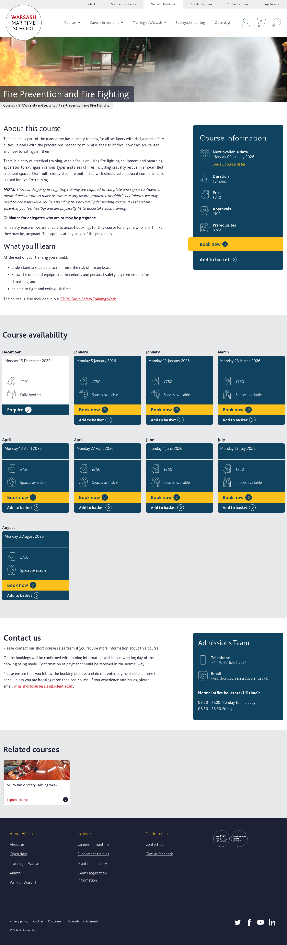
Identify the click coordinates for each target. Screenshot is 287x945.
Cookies (38, 921)
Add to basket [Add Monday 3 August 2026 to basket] (23, 595)
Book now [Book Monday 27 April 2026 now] (93, 497)
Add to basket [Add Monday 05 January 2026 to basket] (219, 259)
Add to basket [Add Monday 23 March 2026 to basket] (239, 420)
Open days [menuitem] (223, 22)
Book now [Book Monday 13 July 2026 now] (237, 497)
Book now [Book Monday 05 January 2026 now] (214, 244)
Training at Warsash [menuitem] (149, 22)
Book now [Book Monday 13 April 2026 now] (21, 497)
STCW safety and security (36, 105)
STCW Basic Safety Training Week (88, 298)
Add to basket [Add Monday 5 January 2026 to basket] (95, 420)
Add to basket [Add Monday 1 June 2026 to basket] (167, 507)
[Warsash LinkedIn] (272, 922)
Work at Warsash (23, 882)
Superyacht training (93, 853)
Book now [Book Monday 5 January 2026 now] (93, 410)
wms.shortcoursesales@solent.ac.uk (43, 686)
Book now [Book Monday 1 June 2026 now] (165, 497)
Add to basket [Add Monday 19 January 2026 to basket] (167, 420)
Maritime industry (92, 863)
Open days (18, 853)
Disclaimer (55, 921)
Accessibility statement (82, 921)
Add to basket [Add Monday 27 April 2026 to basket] (95, 507)
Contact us (154, 844)
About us (17, 844)
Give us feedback (159, 853)
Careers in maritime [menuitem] (106, 22)
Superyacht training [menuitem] (190, 22)
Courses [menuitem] (72, 22)
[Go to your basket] (261, 22)
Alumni (15, 873)
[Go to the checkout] (246, 22)
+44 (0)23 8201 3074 (228, 662)
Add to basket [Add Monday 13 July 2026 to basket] (239, 507)
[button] (276, 23)
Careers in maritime (94, 844)
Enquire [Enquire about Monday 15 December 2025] (19, 410)
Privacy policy (19, 921)
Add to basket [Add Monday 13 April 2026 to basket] (23, 507)
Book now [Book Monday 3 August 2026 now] (21, 585)
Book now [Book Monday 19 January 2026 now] (165, 410)
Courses (9, 105)
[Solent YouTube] (260, 922)
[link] (24, 22)
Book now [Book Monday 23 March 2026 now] (237, 410)
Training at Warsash (26, 863)
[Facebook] (249, 922)
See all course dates (229, 164)
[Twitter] (238, 922)
